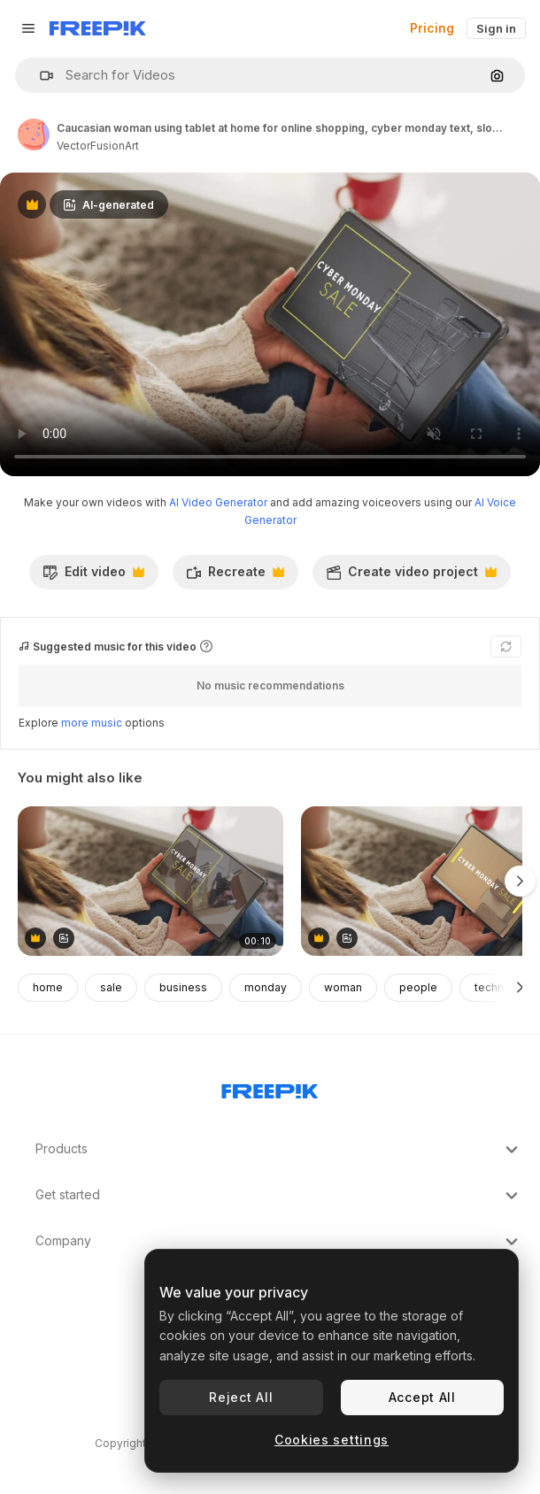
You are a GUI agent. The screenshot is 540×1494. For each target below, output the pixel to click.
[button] (39, 75)
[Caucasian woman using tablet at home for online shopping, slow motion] (150, 881)
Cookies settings (331, 1439)
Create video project (411, 576)
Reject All (241, 1397)
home (48, 987)
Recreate (235, 576)
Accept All (422, 1397)
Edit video (93, 576)
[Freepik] (98, 28)
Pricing (432, 27)
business (183, 987)
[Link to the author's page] (34, 134)
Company (278, 1241)
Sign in (496, 28)
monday (265, 987)
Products (278, 1149)
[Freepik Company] (270, 1088)
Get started (278, 1195)
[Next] (520, 988)
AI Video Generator (218, 502)
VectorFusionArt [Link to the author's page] (98, 145)
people (418, 987)
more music (91, 722)
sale (111, 987)
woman (343, 987)
